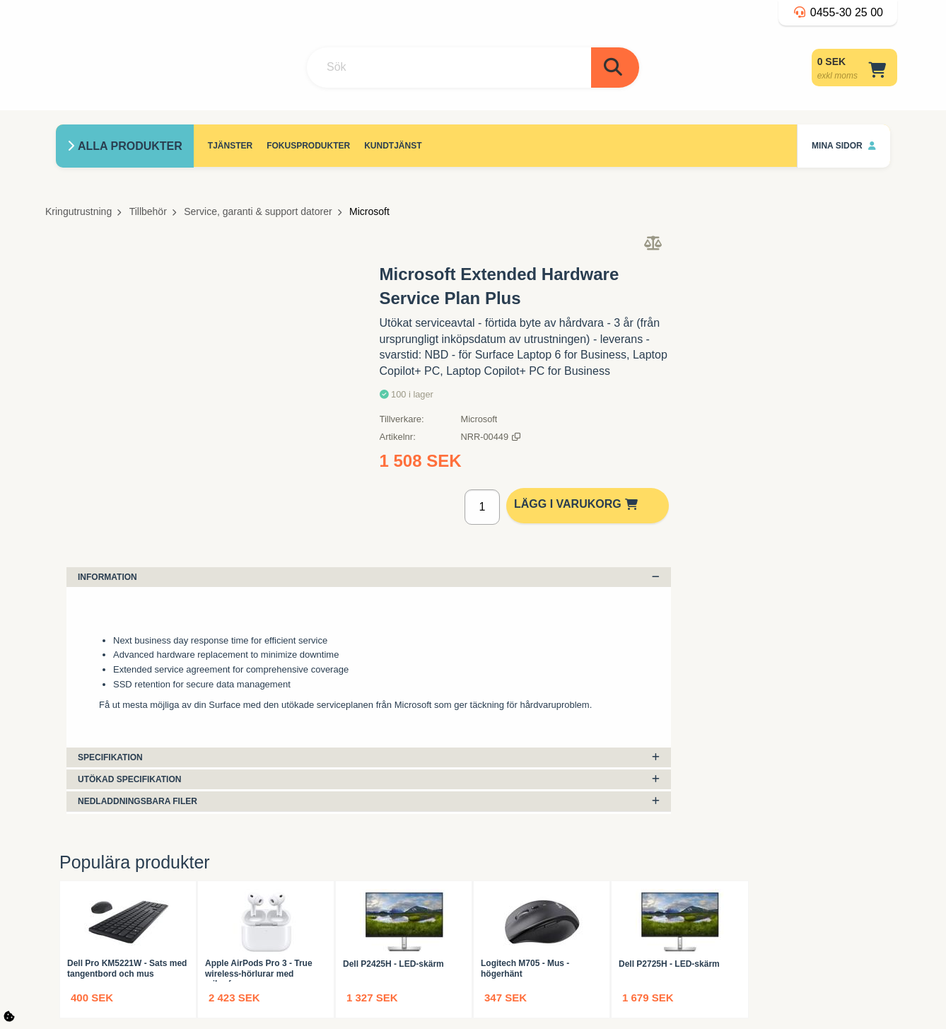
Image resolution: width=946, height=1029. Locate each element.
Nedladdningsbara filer (369, 801)
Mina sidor (844, 146)
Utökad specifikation (369, 779)
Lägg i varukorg (578, 504)
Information (369, 577)
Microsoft (369, 211)
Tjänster (230, 146)
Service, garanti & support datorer (258, 211)
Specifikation (369, 757)
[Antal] (482, 507)
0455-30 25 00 (838, 12)
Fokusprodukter (308, 146)
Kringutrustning (78, 211)
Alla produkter (130, 146)
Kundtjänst (392, 146)
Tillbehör (148, 211)
